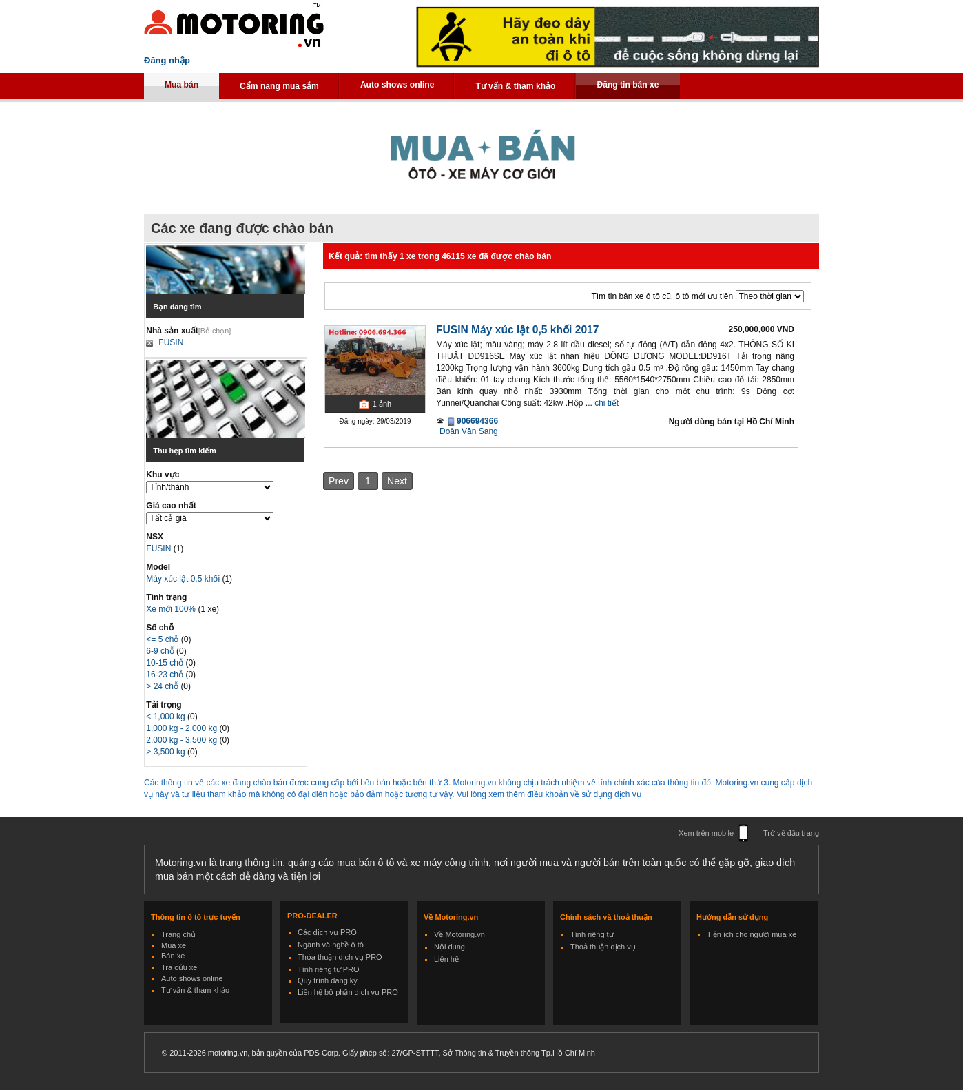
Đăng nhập (167, 60)
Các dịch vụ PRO (327, 932)
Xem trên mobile (706, 833)
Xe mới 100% (171, 609)
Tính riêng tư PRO (329, 969)
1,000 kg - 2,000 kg (182, 728)
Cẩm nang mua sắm (279, 86)
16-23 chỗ (165, 674)
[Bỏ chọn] (214, 331)
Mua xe (173, 945)
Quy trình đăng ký (328, 980)
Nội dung (449, 947)
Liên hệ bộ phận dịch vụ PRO (348, 992)
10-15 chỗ (165, 663)
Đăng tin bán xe (628, 85)
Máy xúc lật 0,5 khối (184, 579)
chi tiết (606, 403)
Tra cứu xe (179, 967)
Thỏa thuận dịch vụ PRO (340, 957)
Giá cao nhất (171, 506)
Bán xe (173, 956)
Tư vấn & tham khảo (515, 86)
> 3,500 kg (166, 752)
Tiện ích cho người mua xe (751, 934)
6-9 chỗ (161, 651)
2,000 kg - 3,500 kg (182, 740)
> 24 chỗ (163, 686)
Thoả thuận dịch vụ (603, 947)
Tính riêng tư (592, 934)
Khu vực (162, 475)
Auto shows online (397, 85)
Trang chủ (178, 934)
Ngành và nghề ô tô (331, 944)
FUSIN (170, 342)
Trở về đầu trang (791, 833)
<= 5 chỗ (163, 639)
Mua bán (181, 85)
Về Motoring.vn (459, 934)
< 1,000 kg (166, 716)
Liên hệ (446, 959)
